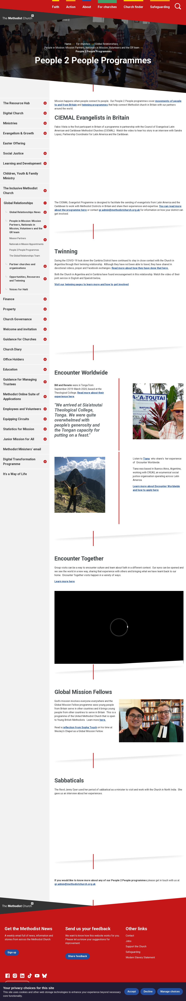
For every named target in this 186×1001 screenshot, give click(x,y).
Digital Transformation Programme (19, 461)
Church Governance (17, 319)
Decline (148, 991)
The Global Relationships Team (24, 255)
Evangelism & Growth (18, 133)
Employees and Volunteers (22, 409)
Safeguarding (160, 7)
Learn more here (64, 581)
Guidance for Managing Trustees (20, 382)
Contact (130, 935)
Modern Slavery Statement (140, 957)
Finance (8, 299)
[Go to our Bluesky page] (44, 976)
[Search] (178, 6)
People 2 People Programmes (94, 51)
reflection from (80, 727)
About (86, 7)
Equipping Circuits (16, 419)
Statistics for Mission (18, 429)
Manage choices (170, 991)
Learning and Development (22, 163)
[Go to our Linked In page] (22, 976)
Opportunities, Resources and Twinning (24, 278)
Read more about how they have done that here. (140, 268)
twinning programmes (95, 104)
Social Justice (13, 153)
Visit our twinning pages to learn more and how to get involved (91, 284)
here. (103, 719)
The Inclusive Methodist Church (20, 190)
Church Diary (12, 349)
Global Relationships (106, 43)
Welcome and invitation (20, 329)
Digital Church (13, 113)
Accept (131, 991)
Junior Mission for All (18, 439)
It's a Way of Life (15, 474)
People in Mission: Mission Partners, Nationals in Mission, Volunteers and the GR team (91, 47)
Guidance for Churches (19, 339)
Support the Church (136, 946)
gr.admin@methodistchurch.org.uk (119, 209)
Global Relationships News (25, 212)
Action (70, 7)
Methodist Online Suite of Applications (21, 396)
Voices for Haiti (18, 289)
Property (9, 309)
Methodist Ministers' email (22, 449)
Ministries (10, 123)
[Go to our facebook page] (7, 976)
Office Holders (13, 359)
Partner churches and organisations (22, 266)
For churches (107, 7)
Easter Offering (14, 143)
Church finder (133, 7)
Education (10, 369)
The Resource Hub (16, 103)
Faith (55, 7)
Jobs (128, 941)
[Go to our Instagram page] (15, 976)
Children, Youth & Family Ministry (20, 176)
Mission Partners (17, 238)
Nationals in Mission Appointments (26, 244)
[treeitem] (48, 103)
